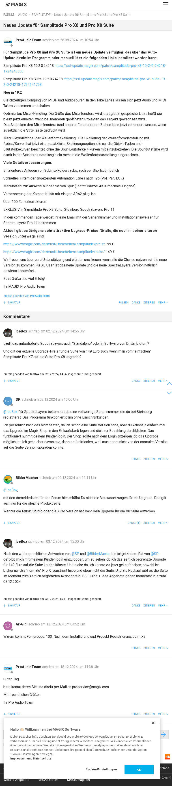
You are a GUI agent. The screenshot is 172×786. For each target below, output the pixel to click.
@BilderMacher (99, 554)
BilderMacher (27, 478)
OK (139, 769)
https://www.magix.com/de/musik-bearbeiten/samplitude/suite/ (54, 252)
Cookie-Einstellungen (101, 769)
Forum (8, 15)
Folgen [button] (124, 302)
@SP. (75, 554)
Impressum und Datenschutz (30, 758)
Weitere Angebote (16, 780)
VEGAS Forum (48, 780)
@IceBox (10, 412)
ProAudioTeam (29, 40)
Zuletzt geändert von (26, 295)
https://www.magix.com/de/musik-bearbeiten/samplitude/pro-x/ (54, 244)
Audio (22, 15)
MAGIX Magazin (78, 780)
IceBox (22, 331)
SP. (19, 399)
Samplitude (41, 15)
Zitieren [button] (149, 302)
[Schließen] (153, 723)
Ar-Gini (22, 624)
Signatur (13, 302)
